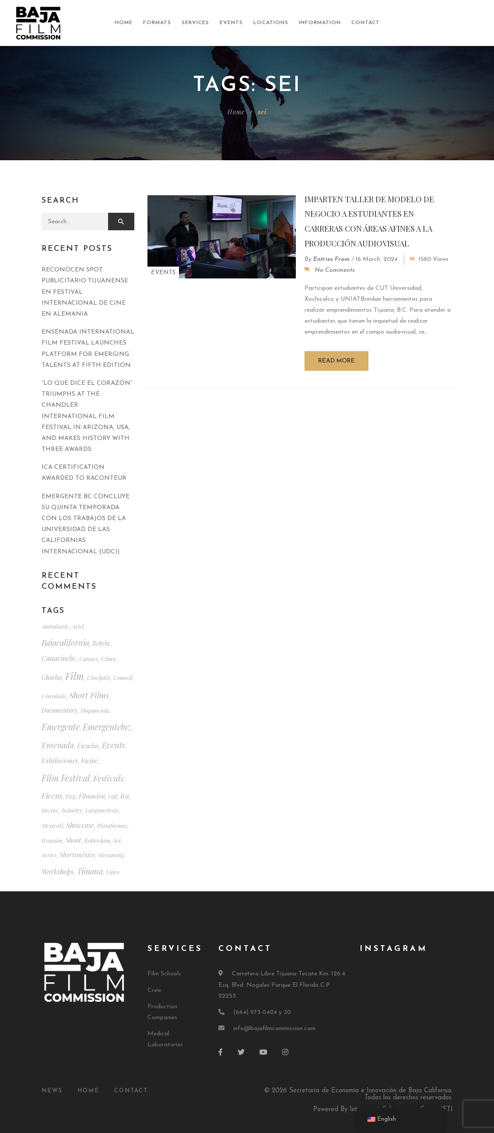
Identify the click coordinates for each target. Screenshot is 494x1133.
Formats (157, 22)
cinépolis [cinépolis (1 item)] (98, 677)
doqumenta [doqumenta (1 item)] (95, 710)
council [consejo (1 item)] (123, 677)
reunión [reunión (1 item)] (52, 840)
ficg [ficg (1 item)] (71, 796)
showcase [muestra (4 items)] (80, 825)
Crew (154, 990)
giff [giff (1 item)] (112, 796)
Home (124, 22)
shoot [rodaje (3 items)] (73, 840)
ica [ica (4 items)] (124, 795)
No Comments (335, 270)
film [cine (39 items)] (74, 676)
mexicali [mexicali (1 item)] (52, 825)
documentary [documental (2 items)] (59, 710)
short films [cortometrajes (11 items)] (89, 695)
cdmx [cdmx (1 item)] (108, 658)
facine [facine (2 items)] (89, 761)
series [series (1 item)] (49, 855)
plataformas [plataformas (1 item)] (112, 825)
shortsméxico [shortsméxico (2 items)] (77, 855)
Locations (270, 22)
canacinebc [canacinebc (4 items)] (59, 658)
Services (195, 22)
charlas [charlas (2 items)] (52, 677)
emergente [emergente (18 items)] (61, 726)
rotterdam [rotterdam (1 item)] (97, 840)
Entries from (331, 259)
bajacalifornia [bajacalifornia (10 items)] (65, 642)
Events (231, 22)
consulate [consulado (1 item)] (54, 696)
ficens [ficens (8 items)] (52, 795)
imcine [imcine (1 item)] (50, 810)
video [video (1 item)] (112, 872)
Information (320, 22)
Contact (365, 22)
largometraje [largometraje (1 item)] (102, 810)
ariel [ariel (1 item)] (78, 626)
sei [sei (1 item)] (117, 840)
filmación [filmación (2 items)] (92, 796)
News (52, 1091)
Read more (336, 361)
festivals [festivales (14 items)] (108, 778)
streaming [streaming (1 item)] (111, 855)
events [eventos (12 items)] (113, 744)
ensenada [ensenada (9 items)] (58, 745)
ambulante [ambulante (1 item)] (55, 626)
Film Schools (164, 974)
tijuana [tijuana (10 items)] (90, 871)
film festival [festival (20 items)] (66, 778)
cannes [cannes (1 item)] (88, 658)
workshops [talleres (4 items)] (58, 871)
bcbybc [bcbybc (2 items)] (101, 643)
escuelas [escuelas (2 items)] (88, 746)
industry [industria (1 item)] (72, 810)
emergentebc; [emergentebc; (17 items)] (107, 726)
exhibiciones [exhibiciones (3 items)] (60, 760)
